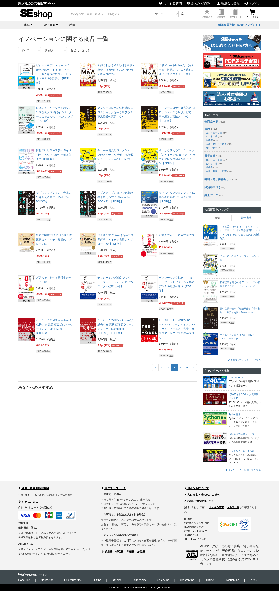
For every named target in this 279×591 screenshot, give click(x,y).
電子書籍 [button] (49, 25)
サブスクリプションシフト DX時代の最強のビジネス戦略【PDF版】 (177, 197)
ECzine (96, 580)
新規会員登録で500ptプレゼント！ (239, 24)
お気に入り (207, 13)
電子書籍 (209, 155)
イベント (255, 580)
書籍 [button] (27, 25)
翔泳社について (191, 535)
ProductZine (231, 580)
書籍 (207, 128)
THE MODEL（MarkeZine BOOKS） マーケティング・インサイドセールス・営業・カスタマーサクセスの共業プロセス (178, 328)
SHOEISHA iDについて (195, 539)
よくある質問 (170, 3)
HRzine (209, 580)
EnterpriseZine (73, 580)
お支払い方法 (28, 501)
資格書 (212, 140)
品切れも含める (79, 50)
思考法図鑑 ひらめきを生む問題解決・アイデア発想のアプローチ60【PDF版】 (115, 239)
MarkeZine (47, 580)
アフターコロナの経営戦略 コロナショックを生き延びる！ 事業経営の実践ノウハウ (115, 112)
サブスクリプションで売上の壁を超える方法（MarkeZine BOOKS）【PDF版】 (115, 197)
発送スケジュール (113, 488)
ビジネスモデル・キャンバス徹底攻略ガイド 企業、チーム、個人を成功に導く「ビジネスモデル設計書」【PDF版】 (53, 74)
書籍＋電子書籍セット (218, 179)
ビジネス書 (214, 136)
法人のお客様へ (199, 3)
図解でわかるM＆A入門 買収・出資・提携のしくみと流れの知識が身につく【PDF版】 (177, 70)
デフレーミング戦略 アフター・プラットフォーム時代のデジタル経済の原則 (115, 282)
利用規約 (188, 519)
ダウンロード (236, 13)
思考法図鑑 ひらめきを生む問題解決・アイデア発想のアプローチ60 (54, 239)
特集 (72, 25)
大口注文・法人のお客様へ (202, 494)
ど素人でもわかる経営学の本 (176, 235)
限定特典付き (212, 187)
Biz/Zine (117, 580)
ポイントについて (196, 488)
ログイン (252, 3)
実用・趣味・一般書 (219, 143)
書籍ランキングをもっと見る (244, 359)
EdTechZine (139, 580)
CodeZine (24, 580)
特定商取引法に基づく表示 (196, 523)
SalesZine (163, 580)
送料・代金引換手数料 (33, 488)
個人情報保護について (194, 527)
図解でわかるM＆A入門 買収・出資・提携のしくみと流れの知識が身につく (116, 70)
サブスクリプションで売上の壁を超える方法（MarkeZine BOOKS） (53, 197)
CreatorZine (187, 580)
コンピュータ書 (216, 132)
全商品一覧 (211, 121)
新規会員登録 (228, 3)
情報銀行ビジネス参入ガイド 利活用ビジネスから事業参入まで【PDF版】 (53, 154)
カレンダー (213, 147)
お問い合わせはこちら (199, 500)
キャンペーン (55, 95)
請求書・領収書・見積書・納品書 (123, 551)
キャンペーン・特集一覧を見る (243, 470)
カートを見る (252, 13)
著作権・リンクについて (195, 531)
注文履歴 (221, 13)
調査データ (211, 195)
